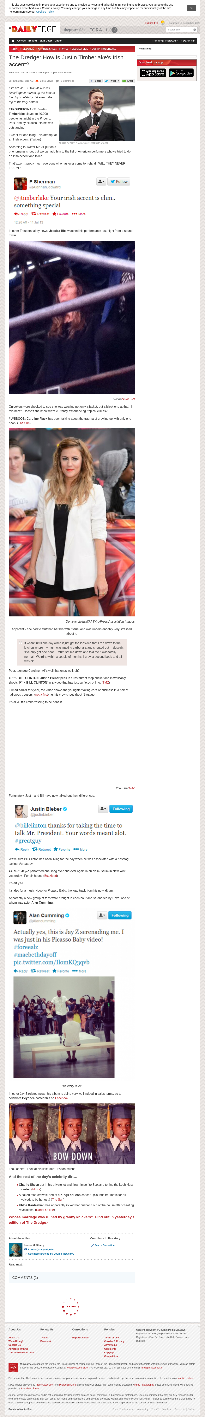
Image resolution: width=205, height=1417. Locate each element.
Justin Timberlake (104, 49)
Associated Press (30, 1388)
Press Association (45, 1384)
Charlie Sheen (47, 49)
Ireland (32, 40)
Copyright (109, 1352)
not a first (41, 694)
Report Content (80, 1337)
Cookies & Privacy (114, 1341)
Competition (111, 1356)
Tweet (111, 81)
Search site (174, 29)
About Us (14, 1337)
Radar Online (45, 1210)
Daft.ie (191, 1409)
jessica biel (80, 49)
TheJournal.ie (75, 30)
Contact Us (15, 1345)
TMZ (106, 682)
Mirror (36, 1189)
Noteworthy (142, 1409)
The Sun (24, 423)
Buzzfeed (50, 875)
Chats (58, 40)
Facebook (61, 1098)
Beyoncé (28, 49)
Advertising (110, 1345)
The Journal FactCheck (21, 1352)
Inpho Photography (144, 1384)
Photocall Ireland (67, 1384)
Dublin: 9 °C (152, 23)
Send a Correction (102, 1245)
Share (95, 80)
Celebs (21, 40)
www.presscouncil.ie (77, 1367)
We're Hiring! (16, 1341)
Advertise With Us (18, 1349)
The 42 (112, 30)
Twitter (44, 1337)
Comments (110, 1349)
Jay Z (64, 49)
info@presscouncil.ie (152, 1367)
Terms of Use (111, 1337)
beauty (172, 40)
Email (127, 80)
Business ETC (96, 30)
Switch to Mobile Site (20, 1409)
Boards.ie (167, 1409)
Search (194, 29)
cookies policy (185, 1378)
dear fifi (189, 40)
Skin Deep (45, 40)
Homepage (13, 41)
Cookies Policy (45, 11)
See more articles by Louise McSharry (49, 1253)
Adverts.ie (180, 1409)
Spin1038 (128, 399)
